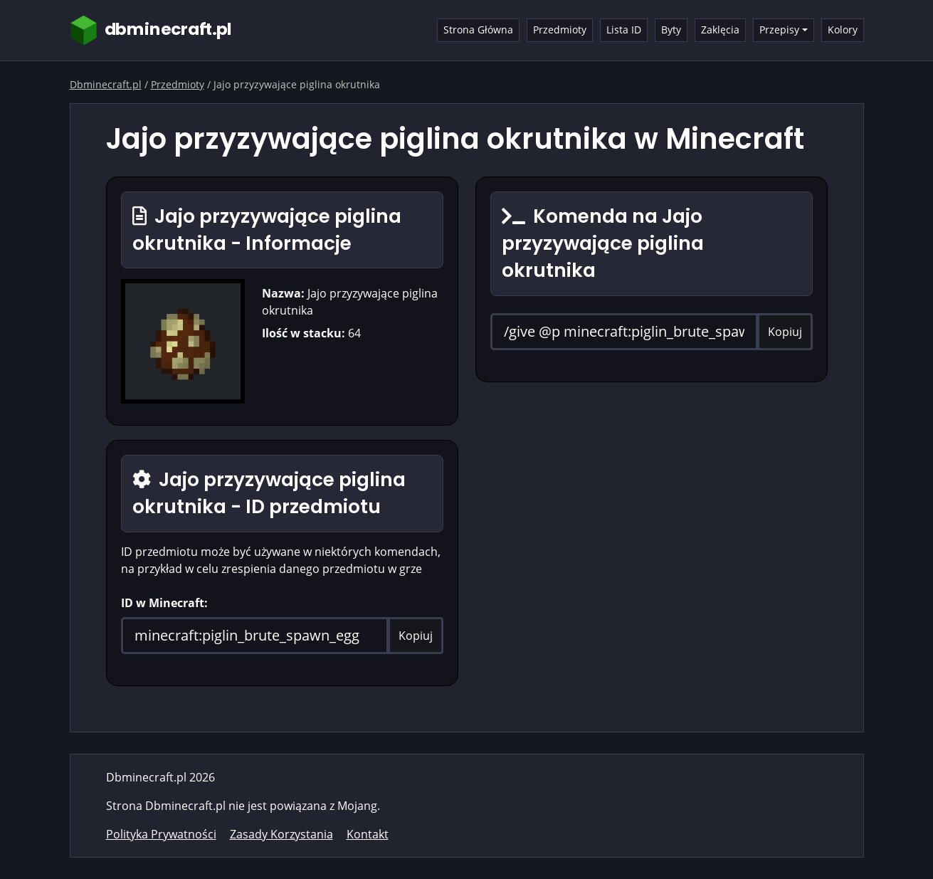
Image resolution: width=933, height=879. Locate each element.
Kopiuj (416, 635)
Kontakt (368, 834)
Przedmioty (559, 29)
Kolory (843, 29)
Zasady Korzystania (281, 834)
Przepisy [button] (779, 29)
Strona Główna (478, 29)
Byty (671, 29)
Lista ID (623, 29)
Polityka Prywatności (161, 834)
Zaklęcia (720, 29)
